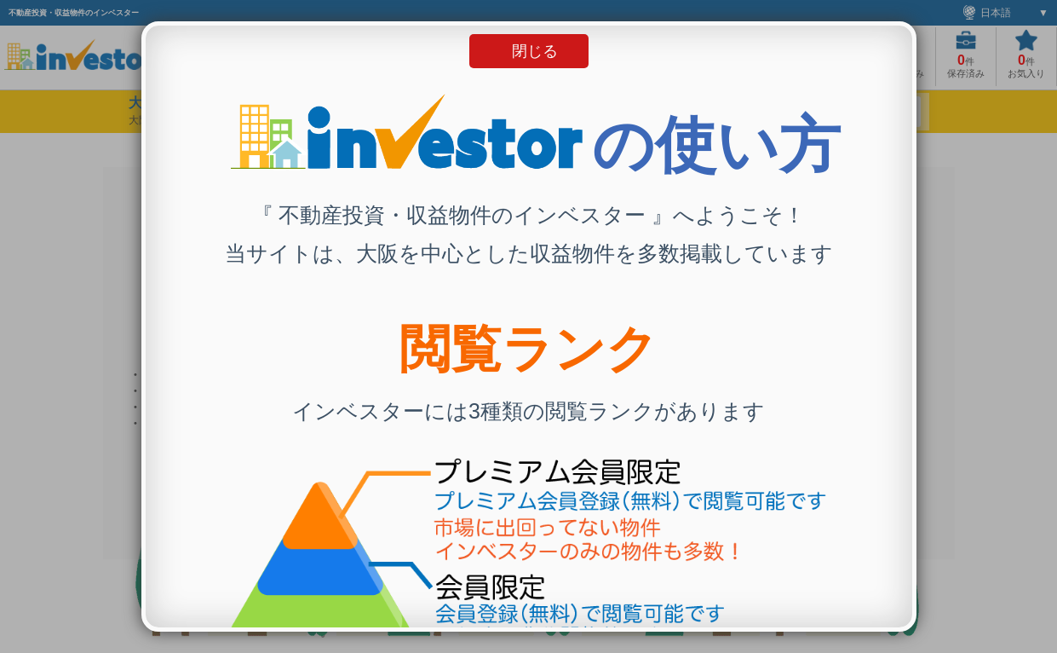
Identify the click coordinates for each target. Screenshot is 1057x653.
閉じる (535, 51)
